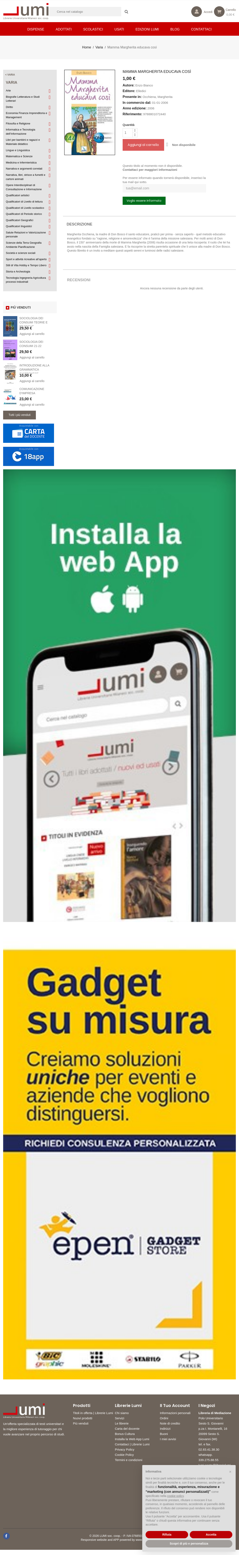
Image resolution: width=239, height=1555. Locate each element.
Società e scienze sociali (20, 253)
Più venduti (80, 1423)
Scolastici (93, 29)
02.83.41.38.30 (209, 1454)
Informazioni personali (175, 1413)
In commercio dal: (137, 102)
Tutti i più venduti (19, 415)
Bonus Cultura (125, 1434)
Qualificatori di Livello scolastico (25, 207)
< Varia (10, 74)
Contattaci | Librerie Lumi (132, 1444)
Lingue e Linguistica (18, 150)
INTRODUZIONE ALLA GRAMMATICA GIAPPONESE (34, 369)
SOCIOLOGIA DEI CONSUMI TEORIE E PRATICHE (33, 322)
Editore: (129, 91)
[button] (230, 1471)
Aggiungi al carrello (32, 334)
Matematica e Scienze (19, 156)
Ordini (164, 1418)
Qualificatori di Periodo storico (24, 213)
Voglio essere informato (144, 201)
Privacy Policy (124, 1449)
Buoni (164, 1434)
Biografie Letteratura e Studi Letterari (23, 99)
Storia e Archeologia (18, 271)
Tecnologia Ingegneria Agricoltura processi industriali (26, 280)
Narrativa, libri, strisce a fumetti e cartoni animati (25, 177)
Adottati (64, 29)
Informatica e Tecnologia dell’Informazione (20, 131)
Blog (175, 29)
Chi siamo (122, 1413)
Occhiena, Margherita (157, 97)
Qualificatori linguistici (19, 226)
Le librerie (122, 1423)
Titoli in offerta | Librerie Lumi (93, 1413)
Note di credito (170, 1423)
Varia (11, 82)
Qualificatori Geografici (19, 220)
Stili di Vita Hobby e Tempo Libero (26, 265)
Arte (8, 90)
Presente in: (132, 97)
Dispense (35, 29)
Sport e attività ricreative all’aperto (26, 259)
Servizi (119, 1418)
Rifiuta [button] (166, 1534)
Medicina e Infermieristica (21, 162)
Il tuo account (175, 1405)
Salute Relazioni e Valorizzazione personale (26, 234)
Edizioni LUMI (147, 29)
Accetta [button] (211, 1534)
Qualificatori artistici (17, 195)
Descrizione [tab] (79, 224)
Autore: (129, 85)
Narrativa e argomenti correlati (24, 168)
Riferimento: (132, 114)
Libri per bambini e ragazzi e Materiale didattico (23, 142)
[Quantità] (128, 132)
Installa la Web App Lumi (132, 1439)
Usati (119, 29)
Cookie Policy (124, 1454)
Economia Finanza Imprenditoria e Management (26, 115)
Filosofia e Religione (18, 123)
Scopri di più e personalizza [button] (189, 1543)
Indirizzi (165, 1428)
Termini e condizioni (128, 1460)
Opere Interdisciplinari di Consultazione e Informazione (24, 187)
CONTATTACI (201, 29)
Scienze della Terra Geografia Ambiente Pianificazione (24, 244)
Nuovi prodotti (82, 1418)
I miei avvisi (168, 1439)
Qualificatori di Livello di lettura (24, 201)
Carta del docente (127, 1428)
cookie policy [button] (175, 1496)
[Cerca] (90, 11)
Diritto (9, 107)
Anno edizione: (135, 108)
